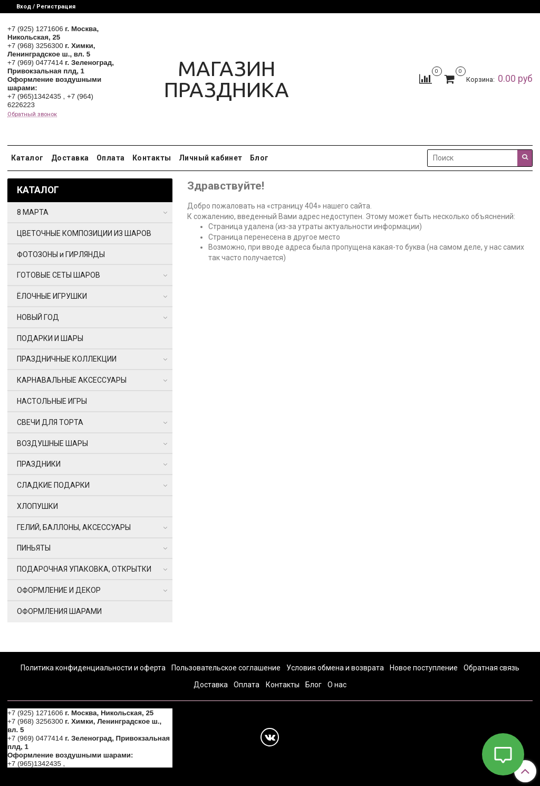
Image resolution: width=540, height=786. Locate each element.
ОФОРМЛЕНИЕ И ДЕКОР (59, 590)
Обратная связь (491, 668)
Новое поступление (424, 668)
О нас (336, 684)
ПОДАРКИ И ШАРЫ (50, 338)
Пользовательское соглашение (226, 668)
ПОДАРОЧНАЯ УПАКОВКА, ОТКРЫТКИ (84, 569)
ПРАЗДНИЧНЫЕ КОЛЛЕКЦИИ (67, 359)
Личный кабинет (211, 158)
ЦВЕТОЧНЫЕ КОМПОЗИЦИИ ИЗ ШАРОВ (84, 233)
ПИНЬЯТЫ (34, 548)
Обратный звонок (32, 114)
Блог (259, 158)
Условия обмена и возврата (335, 668)
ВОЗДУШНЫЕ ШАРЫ (52, 443)
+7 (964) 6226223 (95, 764)
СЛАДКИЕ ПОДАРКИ (53, 485)
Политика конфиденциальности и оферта (93, 668)
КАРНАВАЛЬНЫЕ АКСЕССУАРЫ (72, 380)
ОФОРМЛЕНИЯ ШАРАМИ (59, 611)
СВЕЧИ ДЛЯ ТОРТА (50, 422)
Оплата (111, 158)
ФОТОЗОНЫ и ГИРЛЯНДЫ (61, 254)
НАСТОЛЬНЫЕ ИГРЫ (52, 401)
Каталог (27, 158)
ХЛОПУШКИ (37, 506)
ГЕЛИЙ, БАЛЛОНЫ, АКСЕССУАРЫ (74, 527)
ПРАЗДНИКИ (39, 464)
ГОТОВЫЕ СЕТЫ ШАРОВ (58, 275)
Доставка (70, 158)
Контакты (151, 158)
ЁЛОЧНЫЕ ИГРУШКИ (52, 296)
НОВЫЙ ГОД (38, 317)
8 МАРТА (33, 212)
